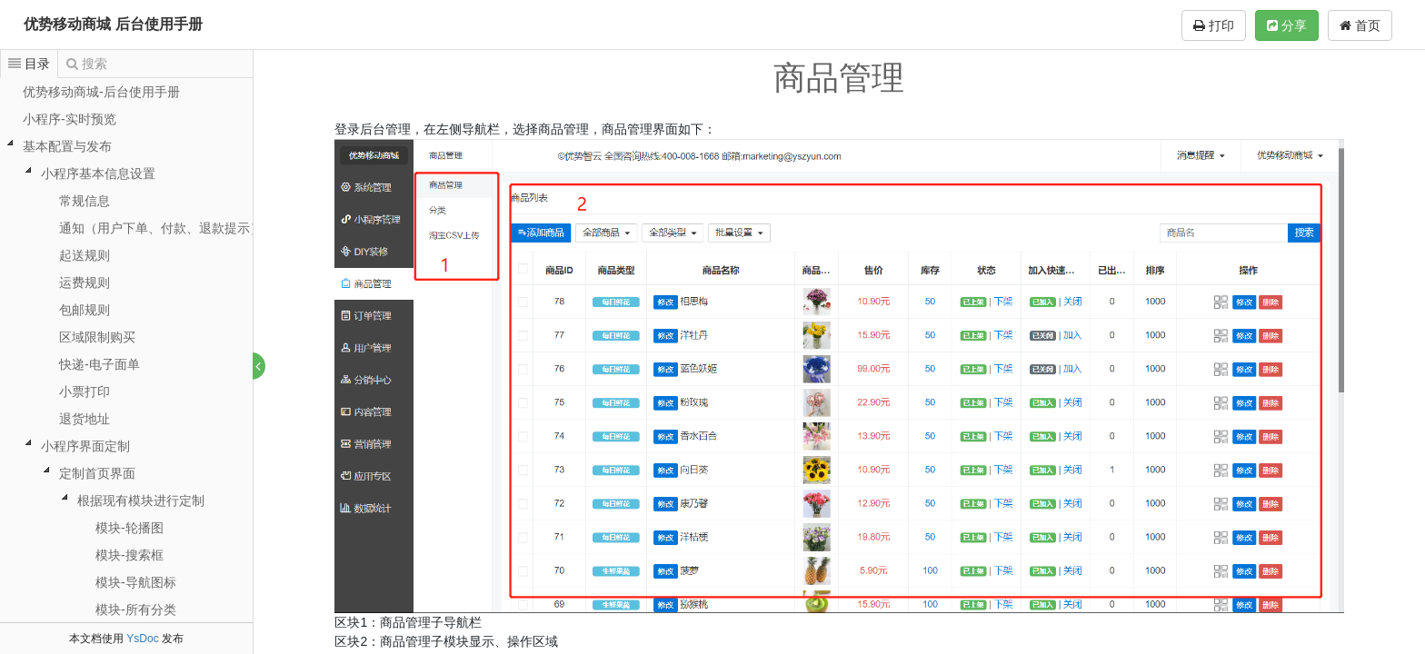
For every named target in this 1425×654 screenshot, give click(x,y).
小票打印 (84, 391)
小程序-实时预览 (69, 119)
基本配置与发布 (67, 146)
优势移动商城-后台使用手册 (101, 91)
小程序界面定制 (85, 446)
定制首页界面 (97, 473)
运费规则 (84, 282)
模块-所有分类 (135, 609)
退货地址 (84, 418)
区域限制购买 (97, 337)
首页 (1360, 25)
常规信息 (84, 200)
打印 (1213, 25)
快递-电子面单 (99, 364)
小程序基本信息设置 (98, 173)
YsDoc (142, 638)
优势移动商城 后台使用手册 (113, 24)
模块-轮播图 (129, 527)
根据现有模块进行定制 (140, 500)
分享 (1287, 25)
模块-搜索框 (129, 555)
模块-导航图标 (135, 582)
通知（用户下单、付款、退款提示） (161, 228)
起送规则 (84, 255)
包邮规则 (84, 309)
